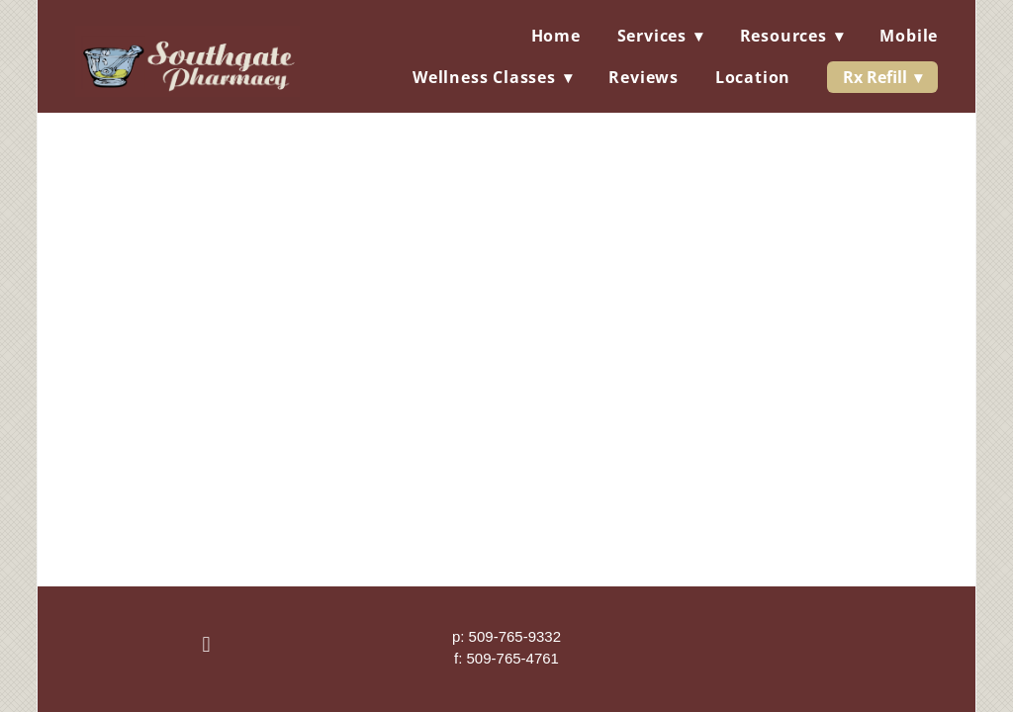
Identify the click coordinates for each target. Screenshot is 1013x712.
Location (752, 77)
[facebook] (207, 646)
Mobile (908, 35)
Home (556, 35)
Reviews (643, 77)
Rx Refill (882, 77)
